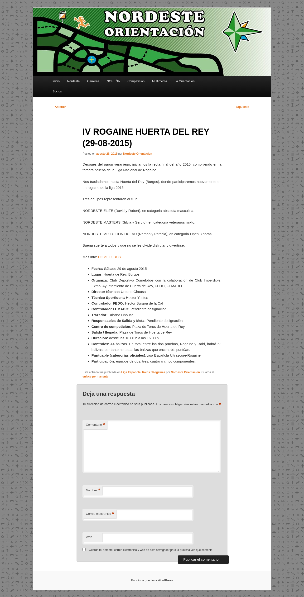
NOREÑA (113, 81)
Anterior (58, 107)
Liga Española (130, 372)
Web (89, 537)
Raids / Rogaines (153, 372)
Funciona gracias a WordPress (152, 580)
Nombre (93, 490)
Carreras (93, 81)
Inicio (56, 81)
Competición (136, 81)
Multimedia (159, 81)
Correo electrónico (100, 514)
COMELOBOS (109, 257)
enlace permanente (95, 376)
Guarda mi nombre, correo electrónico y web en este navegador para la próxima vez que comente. (151, 550)
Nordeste (73, 81)
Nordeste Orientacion (137, 153)
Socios (57, 91)
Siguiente (244, 107)
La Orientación (184, 81)
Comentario (95, 424)
